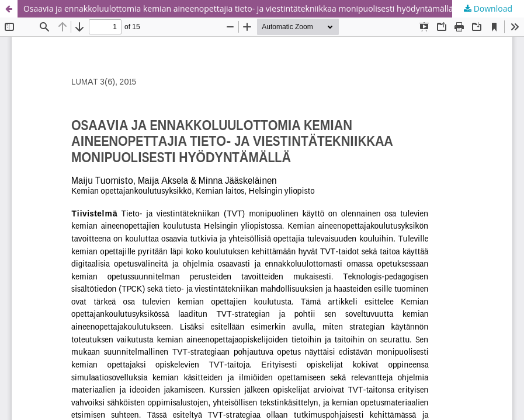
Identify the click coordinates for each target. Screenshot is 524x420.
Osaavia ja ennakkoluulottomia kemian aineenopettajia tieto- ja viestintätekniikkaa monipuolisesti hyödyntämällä (238, 8)
